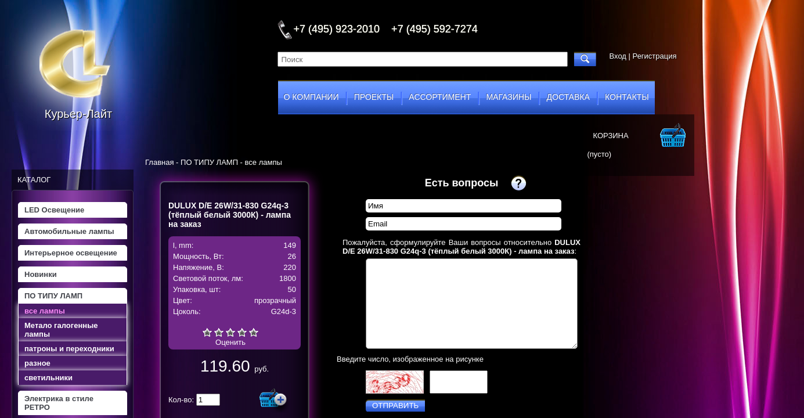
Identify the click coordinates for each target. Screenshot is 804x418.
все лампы (44, 311)
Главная (159, 162)
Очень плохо (207, 332)
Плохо (219, 332)
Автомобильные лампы (69, 231)
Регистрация (655, 56)
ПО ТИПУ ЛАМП (53, 295)
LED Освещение (54, 210)
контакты (627, 97)
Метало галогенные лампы (61, 329)
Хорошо (242, 332)
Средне (230, 332)
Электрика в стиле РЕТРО (58, 403)
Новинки (40, 274)
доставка (568, 97)
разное (37, 363)
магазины (508, 97)
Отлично (253, 332)
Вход (618, 56)
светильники (48, 377)
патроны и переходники (69, 348)
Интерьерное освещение (70, 252)
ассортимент (440, 97)
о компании (311, 97)
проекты (374, 97)
